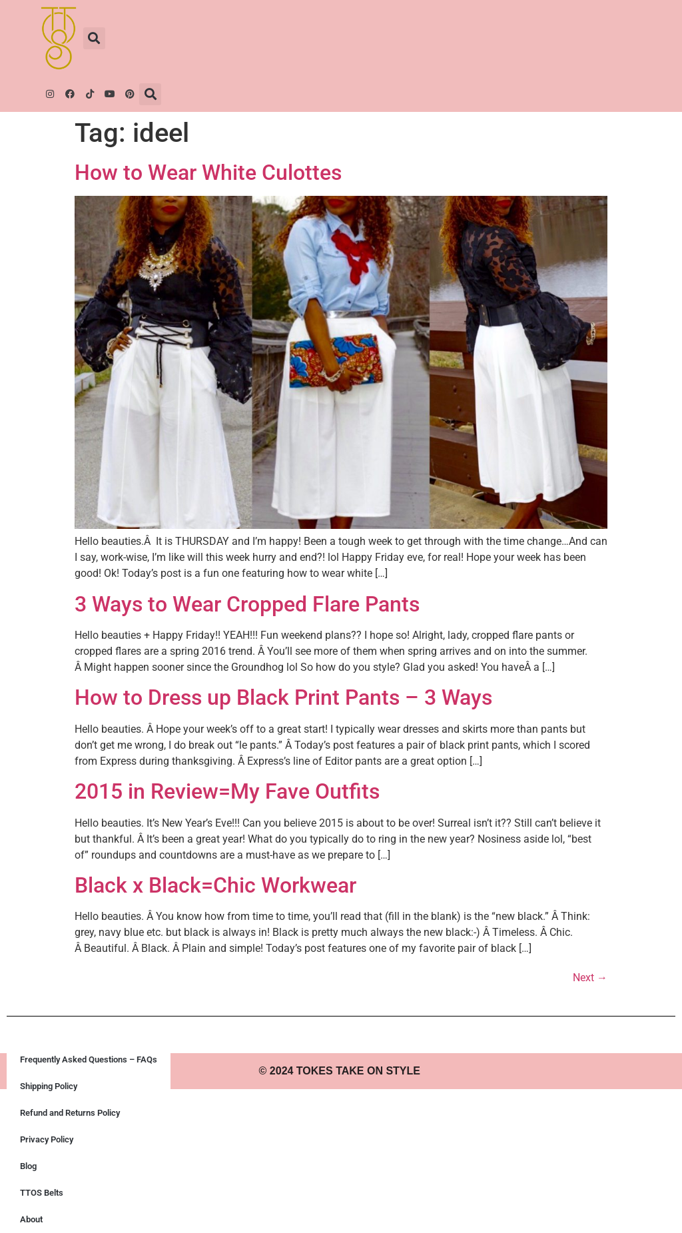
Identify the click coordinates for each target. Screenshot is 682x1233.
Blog (28, 1166)
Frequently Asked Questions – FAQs (88, 1059)
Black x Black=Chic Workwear (215, 885)
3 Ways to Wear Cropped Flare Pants (247, 604)
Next (590, 977)
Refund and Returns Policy (70, 1113)
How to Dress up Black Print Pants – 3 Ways (283, 697)
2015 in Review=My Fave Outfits (227, 791)
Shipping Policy (48, 1086)
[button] (94, 38)
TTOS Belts (41, 1193)
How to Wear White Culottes (208, 172)
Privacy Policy (46, 1139)
